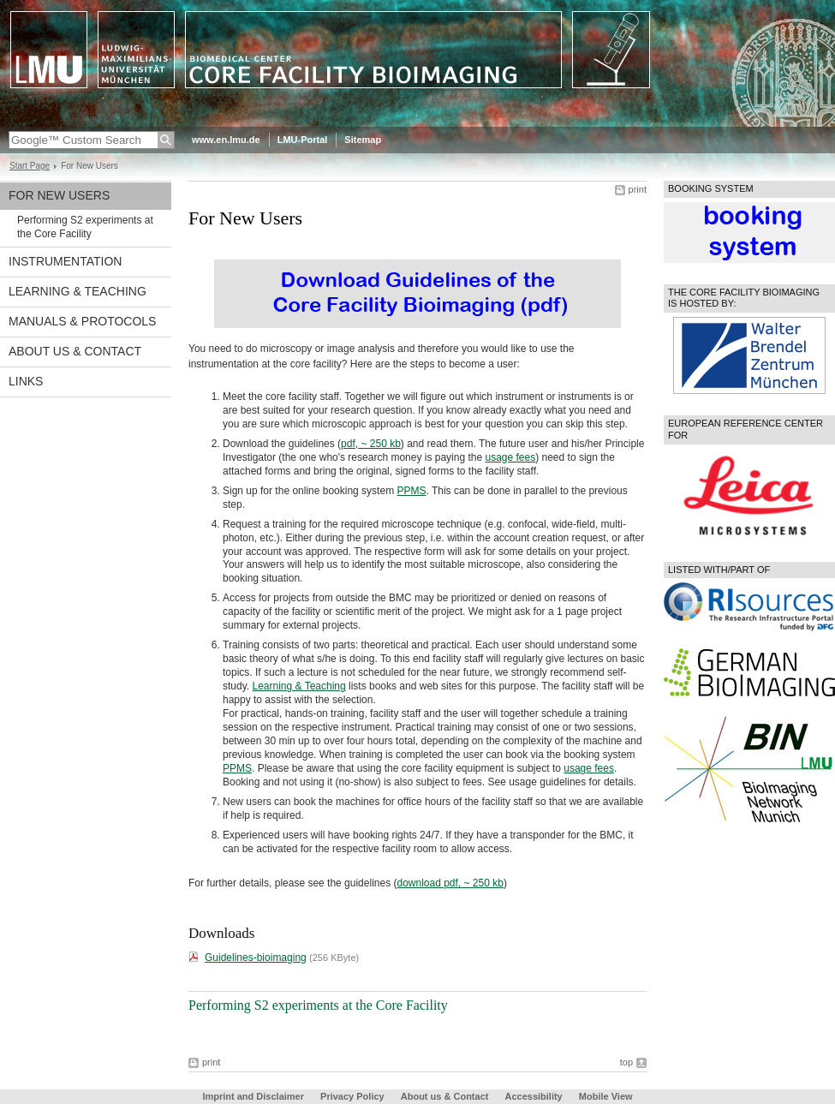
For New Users (59, 195)
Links (26, 381)
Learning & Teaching (77, 291)
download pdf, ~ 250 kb (450, 883)
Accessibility (534, 1096)
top (626, 1062)
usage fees (510, 457)
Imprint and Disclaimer (253, 1096)
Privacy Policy (352, 1096)
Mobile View (606, 1096)
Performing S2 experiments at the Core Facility (85, 227)
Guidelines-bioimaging (256, 958)
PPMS (411, 491)
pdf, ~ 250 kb (371, 444)
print (638, 189)
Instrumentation (65, 261)
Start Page (29, 165)
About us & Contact (75, 351)
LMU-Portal (302, 139)
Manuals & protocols (82, 321)
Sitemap (362, 139)
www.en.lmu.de (226, 139)
